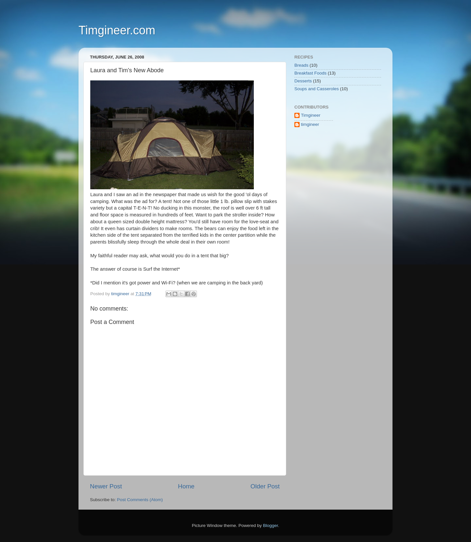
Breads (301, 65)
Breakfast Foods (310, 73)
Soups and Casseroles (316, 88)
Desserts (303, 80)
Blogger (270, 525)
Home (186, 486)
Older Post (265, 486)
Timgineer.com (116, 30)
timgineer (310, 124)
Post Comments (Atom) (140, 499)
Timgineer (311, 115)
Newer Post (106, 486)
